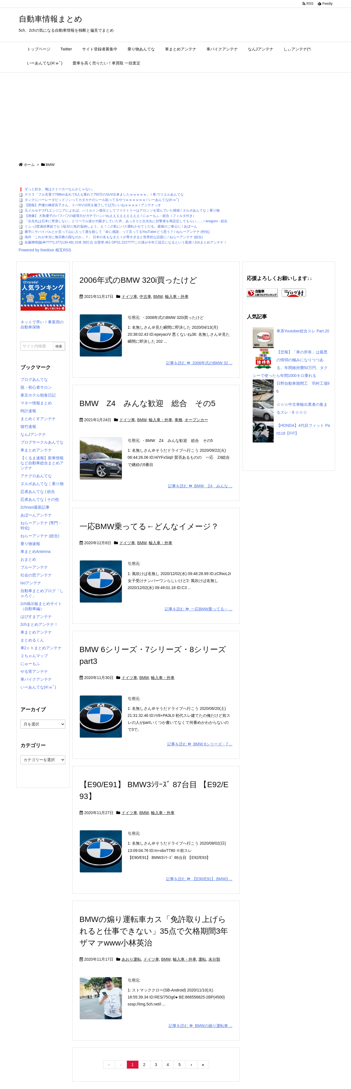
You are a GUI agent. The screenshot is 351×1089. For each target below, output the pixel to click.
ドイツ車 (129, 296)
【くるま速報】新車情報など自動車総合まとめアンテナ (42, 463)
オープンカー (196, 420)
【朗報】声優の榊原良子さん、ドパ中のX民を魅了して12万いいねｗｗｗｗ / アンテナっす (93, 205)
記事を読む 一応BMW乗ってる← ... (198, 609)
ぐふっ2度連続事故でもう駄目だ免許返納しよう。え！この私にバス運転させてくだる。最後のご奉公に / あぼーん (111, 226)
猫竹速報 (28, 426)
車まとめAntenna (35, 551)
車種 (178, 420)
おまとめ (28, 559)
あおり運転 (131, 959)
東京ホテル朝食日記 (38, 395)
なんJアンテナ (33, 434)
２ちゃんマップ (34, 656)
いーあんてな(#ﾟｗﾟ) (38, 687)
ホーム (29, 165)
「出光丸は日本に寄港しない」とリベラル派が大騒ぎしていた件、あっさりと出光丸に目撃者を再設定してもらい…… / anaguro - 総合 (126, 221)
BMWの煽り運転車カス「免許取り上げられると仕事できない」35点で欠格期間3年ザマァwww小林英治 (154, 931)
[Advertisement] (176, 114)
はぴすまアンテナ (36, 616)
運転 (202, 959)
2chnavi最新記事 (35, 507)
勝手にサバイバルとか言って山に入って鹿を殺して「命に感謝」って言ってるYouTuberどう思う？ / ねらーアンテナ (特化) (117, 232)
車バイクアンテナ (36, 679)
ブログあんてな (34, 379)
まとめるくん (32, 640)
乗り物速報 (30, 543)
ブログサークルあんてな (42, 442)
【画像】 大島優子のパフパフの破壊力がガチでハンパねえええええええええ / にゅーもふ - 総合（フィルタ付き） (110, 216)
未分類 (214, 959)
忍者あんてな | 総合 (37, 491)
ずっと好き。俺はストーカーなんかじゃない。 (60, 189)
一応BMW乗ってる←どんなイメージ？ (149, 526)
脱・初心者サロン (36, 387)
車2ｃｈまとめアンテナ (41, 648)
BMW (157, 296)
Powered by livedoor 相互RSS (45, 250)
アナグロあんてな (36, 476)
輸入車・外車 (177, 296)
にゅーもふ (30, 663)
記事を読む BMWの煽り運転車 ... (200, 1025)
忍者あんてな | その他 (39, 499)
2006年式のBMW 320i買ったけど (138, 280)
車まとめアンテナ (36, 450)
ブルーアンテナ (34, 567)
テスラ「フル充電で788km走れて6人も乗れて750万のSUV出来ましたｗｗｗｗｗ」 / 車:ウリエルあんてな (104, 194)
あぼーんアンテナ (36, 515)
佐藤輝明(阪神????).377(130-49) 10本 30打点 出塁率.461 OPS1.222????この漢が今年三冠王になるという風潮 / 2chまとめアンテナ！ (126, 242)
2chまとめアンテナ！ (39, 624)
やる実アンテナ (34, 671)
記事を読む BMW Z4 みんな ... (200, 486)
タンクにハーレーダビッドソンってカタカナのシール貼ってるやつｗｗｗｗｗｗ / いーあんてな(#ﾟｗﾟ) (102, 200)
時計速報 (28, 411)
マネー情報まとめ (36, 403)
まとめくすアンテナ (38, 418)
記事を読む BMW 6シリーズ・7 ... (200, 744)
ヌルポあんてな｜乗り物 (42, 483)
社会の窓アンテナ (36, 575)
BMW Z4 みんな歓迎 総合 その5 (148, 403)
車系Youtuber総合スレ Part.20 (302, 331)
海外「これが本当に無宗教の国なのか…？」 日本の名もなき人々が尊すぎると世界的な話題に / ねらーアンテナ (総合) (114, 237)
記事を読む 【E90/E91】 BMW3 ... (199, 879)
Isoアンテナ (30, 583)
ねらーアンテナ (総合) (39, 536)
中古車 (145, 296)
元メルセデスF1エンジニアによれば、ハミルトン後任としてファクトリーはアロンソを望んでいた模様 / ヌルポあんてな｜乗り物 (122, 210)
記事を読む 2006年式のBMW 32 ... (199, 363)
